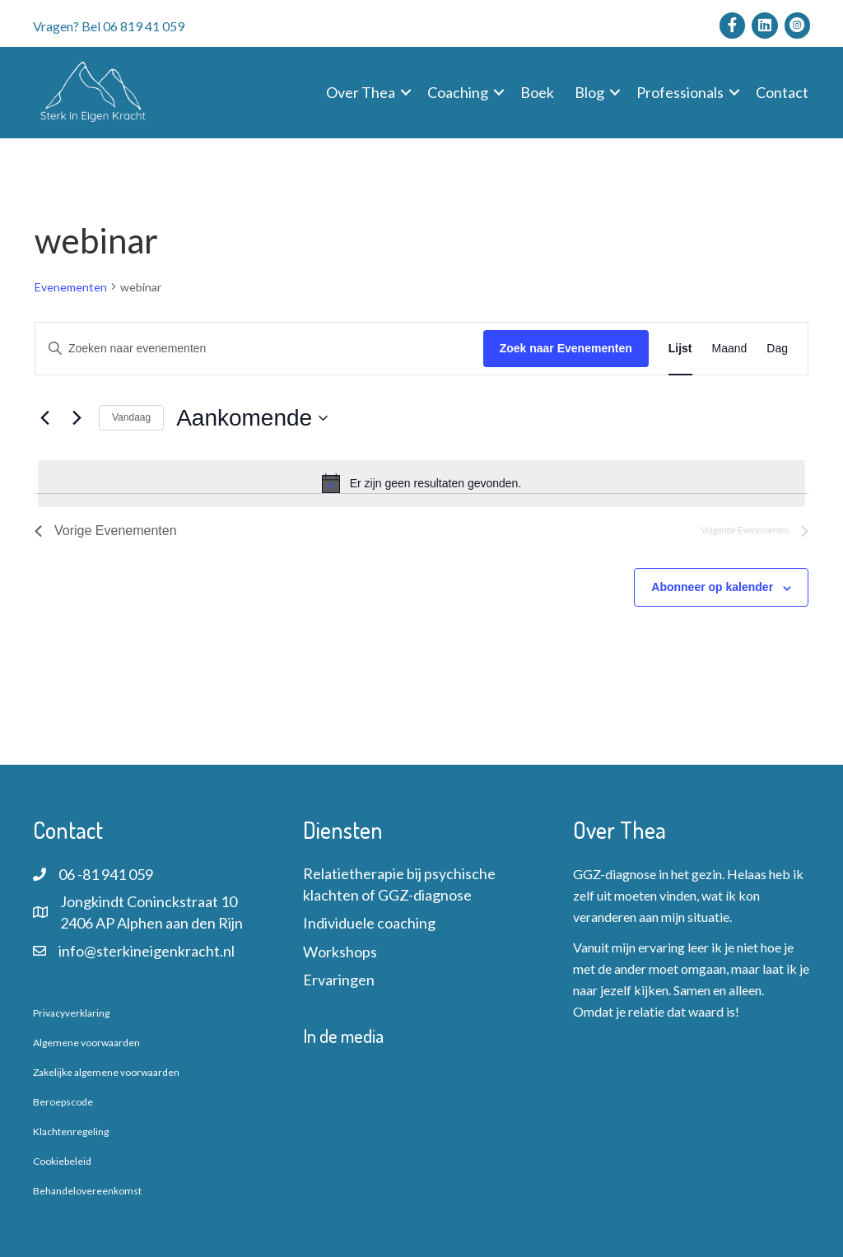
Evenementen (71, 287)
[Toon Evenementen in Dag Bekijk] (777, 349)
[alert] (421, 483)
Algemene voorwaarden (86, 1042)
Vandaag (131, 417)
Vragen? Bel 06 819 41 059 (108, 26)
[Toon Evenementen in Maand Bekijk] (730, 349)
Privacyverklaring (71, 1013)
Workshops (340, 952)
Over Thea (360, 92)
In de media (343, 1035)
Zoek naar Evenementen (566, 348)
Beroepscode (63, 1102)
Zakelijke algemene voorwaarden (106, 1072)
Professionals (680, 92)
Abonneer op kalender (712, 587)
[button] (406, 92)
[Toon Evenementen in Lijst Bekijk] (680, 349)
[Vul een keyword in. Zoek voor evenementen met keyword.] (259, 349)
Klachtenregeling (71, 1131)
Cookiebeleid (62, 1161)
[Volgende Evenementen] (76, 418)
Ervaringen (339, 980)
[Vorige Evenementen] (44, 418)
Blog (589, 92)
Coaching (457, 92)
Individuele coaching (369, 923)
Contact (782, 92)
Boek (537, 92)
